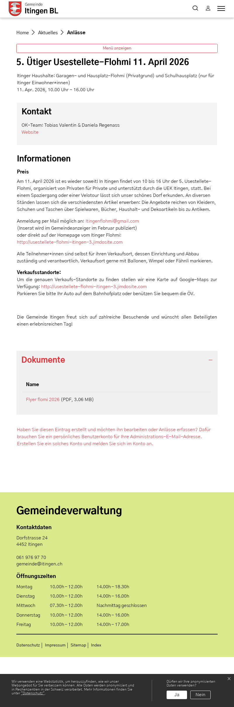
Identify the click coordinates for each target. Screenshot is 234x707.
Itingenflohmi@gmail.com (112, 269)
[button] (196, 8)
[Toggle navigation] (220, 8)
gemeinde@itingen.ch (39, 614)
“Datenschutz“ (33, 693)
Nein (200, 694)
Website (33, 180)
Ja (176, 694)
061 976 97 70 (31, 607)
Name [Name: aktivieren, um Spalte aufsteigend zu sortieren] (32, 432)
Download (184, 448)
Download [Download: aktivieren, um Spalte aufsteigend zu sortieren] (172, 432)
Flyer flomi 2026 (43, 447)
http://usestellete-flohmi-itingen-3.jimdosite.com (72, 290)
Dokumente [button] (43, 408)
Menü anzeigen (117, 96)
